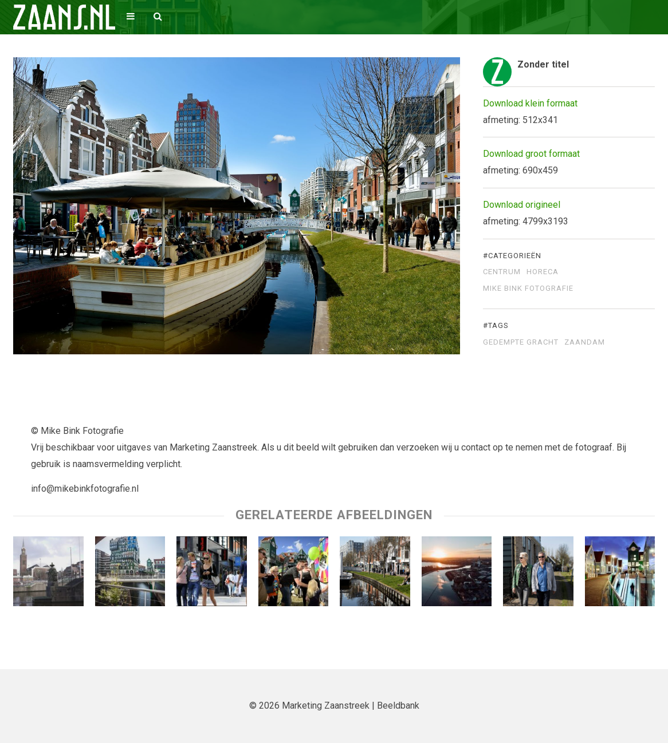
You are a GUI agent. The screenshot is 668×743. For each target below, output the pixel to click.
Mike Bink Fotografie (528, 288)
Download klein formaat (530, 103)
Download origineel (521, 204)
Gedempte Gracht (521, 342)
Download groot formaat (531, 153)
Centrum (502, 272)
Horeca (542, 272)
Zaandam (584, 342)
